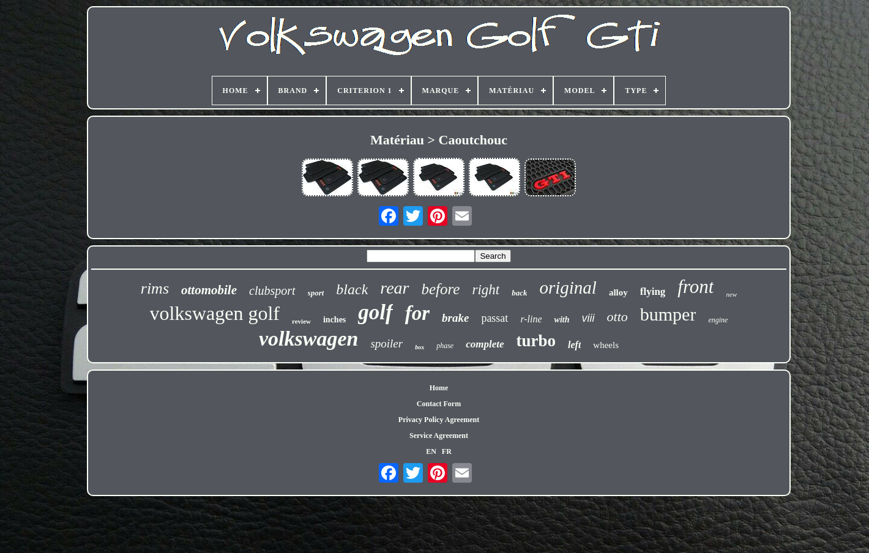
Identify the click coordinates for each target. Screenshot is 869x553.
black (352, 289)
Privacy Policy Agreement (438, 419)
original (567, 287)
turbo (536, 341)
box (419, 347)
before (441, 289)
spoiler (386, 343)
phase (444, 345)
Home (439, 388)
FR (447, 451)
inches (334, 319)
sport (316, 292)
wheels (606, 345)
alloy (618, 292)
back (519, 292)
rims (155, 288)
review (301, 321)
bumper (668, 314)
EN (431, 451)
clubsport (272, 290)
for (417, 313)
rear (394, 287)
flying (653, 291)
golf (375, 312)
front (695, 286)
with (562, 319)
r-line (531, 319)
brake (455, 317)
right (485, 289)
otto (617, 316)
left (574, 345)
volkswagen (308, 338)
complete (485, 344)
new (731, 294)
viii (588, 318)
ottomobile (209, 290)
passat (494, 318)
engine (718, 320)
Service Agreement (438, 435)
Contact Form (439, 403)
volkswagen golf (215, 313)
